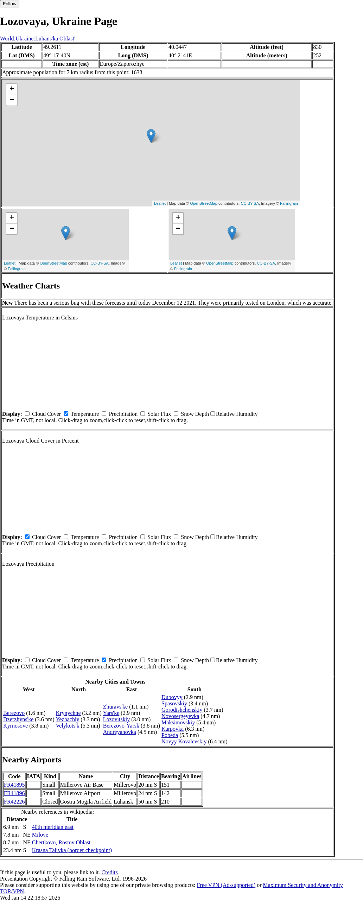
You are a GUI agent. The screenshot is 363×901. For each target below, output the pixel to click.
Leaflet (160, 203)
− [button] (11, 100)
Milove (40, 835)
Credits (109, 872)
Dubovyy (172, 697)
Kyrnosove (15, 726)
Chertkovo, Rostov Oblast (61, 842)
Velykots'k (67, 726)
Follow (10, 3)
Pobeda (169, 735)
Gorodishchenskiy (181, 710)
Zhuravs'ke (115, 707)
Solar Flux (159, 414)
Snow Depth (195, 414)
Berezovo (14, 713)
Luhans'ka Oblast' (55, 39)
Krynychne (68, 713)
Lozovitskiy (116, 719)
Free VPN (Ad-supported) (226, 885)
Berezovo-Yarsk (121, 726)
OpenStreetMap (203, 203)
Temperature (85, 414)
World (7, 39)
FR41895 (14, 785)
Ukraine (24, 39)
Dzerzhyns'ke (18, 719)
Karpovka (172, 729)
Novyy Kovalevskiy (183, 741)
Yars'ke (111, 713)
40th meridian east (53, 827)
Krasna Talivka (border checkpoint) (72, 850)
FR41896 (14, 793)
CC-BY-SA (250, 203)
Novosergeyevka (180, 716)
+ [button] (11, 89)
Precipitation (123, 414)
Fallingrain (289, 203)
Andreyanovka (119, 732)
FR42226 (14, 802)
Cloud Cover (46, 414)
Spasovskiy (174, 703)
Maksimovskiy (178, 722)
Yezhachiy (67, 719)
